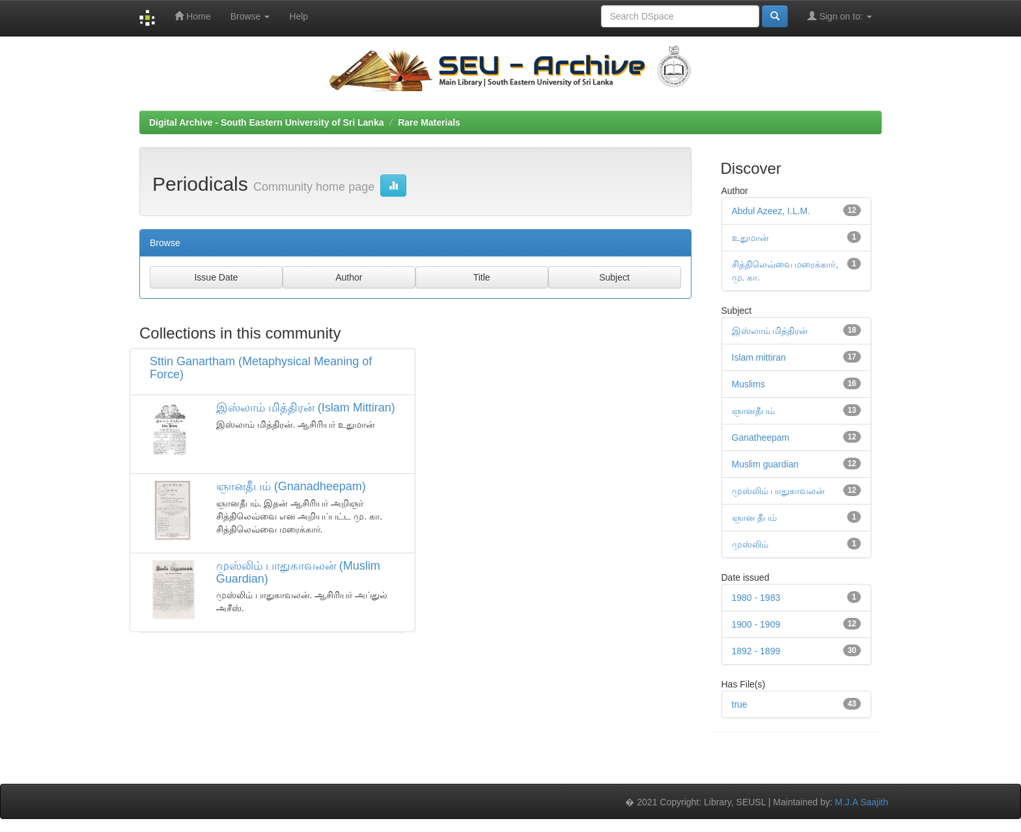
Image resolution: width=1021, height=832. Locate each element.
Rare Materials (429, 122)
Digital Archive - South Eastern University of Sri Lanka (266, 122)
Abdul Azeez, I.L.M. (771, 211)
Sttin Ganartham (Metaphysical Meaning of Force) (261, 368)
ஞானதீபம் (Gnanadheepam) (291, 486)
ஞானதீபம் (753, 411)
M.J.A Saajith (861, 802)
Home (192, 15)
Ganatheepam (761, 437)
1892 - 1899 (756, 651)
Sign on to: (839, 15)
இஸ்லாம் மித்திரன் (770, 331)
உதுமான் (750, 237)
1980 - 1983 (756, 597)
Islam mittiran (759, 357)
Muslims (748, 384)
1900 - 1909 (756, 624)
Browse (250, 16)
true (740, 704)
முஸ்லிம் (750, 544)
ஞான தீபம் (754, 517)
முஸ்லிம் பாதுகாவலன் (779, 491)
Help (298, 16)
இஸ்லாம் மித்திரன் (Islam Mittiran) (305, 407)
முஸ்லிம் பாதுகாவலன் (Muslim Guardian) (298, 572)
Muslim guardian (765, 464)
